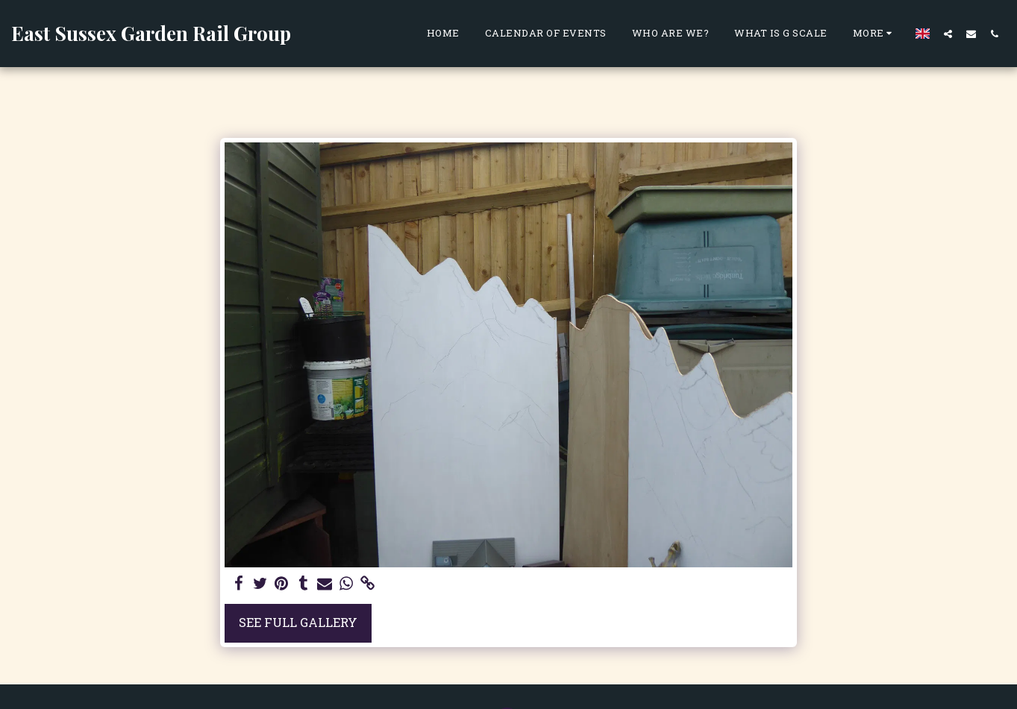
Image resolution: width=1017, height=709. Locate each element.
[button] (948, 33)
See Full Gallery (298, 622)
